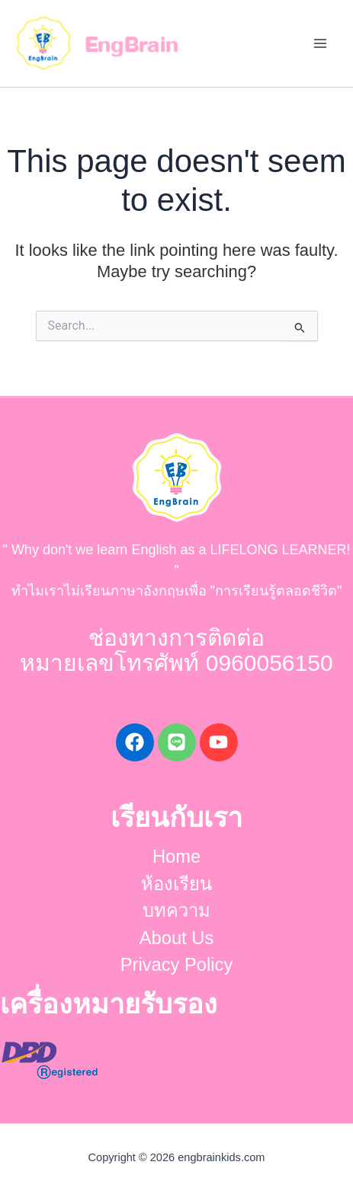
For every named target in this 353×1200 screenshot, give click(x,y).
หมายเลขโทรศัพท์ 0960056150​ (176, 662)
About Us (177, 938)
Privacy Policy (176, 965)
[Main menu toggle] (320, 44)
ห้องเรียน (176, 884)
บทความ (176, 911)
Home (176, 856)
